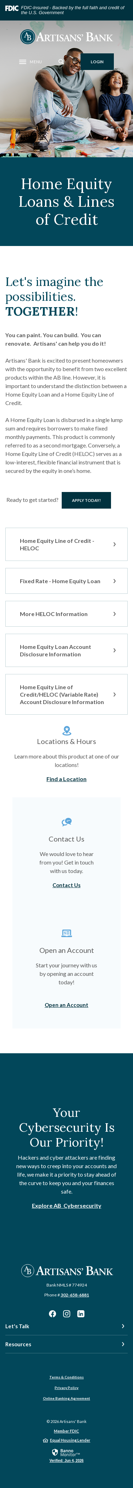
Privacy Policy (66, 1388)
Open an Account (66, 1005)
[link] (66, 1455)
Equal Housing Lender (70, 1440)
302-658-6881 (75, 1294)
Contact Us (66, 885)
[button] (66, 544)
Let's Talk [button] (17, 1326)
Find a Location (66, 778)
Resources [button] (18, 1344)
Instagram (66, 1313)
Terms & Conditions (66, 1377)
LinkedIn (80, 1313)
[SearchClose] (61, 62)
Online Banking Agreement (66, 1398)
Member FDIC (66, 1431)
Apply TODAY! (91, 500)
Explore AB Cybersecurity (66, 1205)
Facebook (52, 1313)
